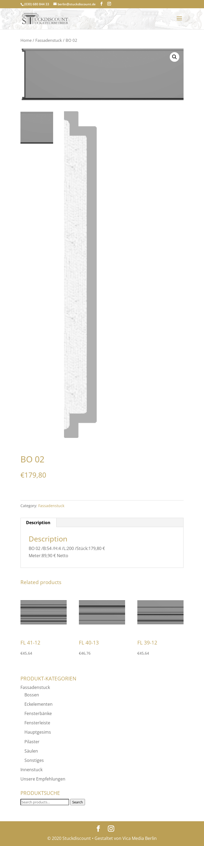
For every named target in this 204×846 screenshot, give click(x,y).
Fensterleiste (37, 723)
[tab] (38, 522)
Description (38, 522)
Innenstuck (31, 770)
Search (77, 802)
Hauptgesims (37, 732)
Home (26, 40)
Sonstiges (34, 760)
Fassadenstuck (48, 40)
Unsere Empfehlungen (42, 779)
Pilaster (32, 742)
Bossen (31, 695)
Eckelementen (38, 704)
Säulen (31, 751)
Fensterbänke (38, 713)
